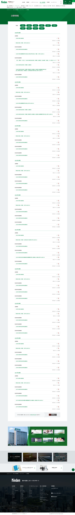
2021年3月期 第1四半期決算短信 (21, 263)
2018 (29, 28)
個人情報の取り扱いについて (16, 513)
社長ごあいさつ (14, 487)
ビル (30, 487)
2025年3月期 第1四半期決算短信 (21, 120)
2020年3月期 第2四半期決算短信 (21, 291)
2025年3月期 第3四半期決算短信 (21, 98)
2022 (42, 25)
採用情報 (48, 2)
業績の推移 (22, 5)
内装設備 (21, 493)
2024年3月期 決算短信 (20, 131)
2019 (23, 28)
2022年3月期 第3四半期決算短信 (21, 211)
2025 (23, 25)
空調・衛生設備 (22, 491)
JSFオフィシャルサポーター (14, 507)
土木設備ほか (22, 494)
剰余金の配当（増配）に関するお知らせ (23, 42)
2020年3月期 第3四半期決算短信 (21, 285)
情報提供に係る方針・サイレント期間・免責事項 (14, 7)
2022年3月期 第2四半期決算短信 (21, 218)
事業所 (13, 491)
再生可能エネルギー (23, 498)
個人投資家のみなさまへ (38, 5)
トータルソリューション (34, 2)
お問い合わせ (55, 496)
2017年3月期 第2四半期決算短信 (21, 395)
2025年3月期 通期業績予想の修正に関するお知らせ (25, 103)
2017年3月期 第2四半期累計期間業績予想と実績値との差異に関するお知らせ (29, 400)
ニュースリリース (53, 2)
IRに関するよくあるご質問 (47, 5)
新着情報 (24, 7)
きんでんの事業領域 (15, 490)
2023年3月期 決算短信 (20, 166)
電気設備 (21, 487)
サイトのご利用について (23, 513)
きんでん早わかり (14, 500)
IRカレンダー (31, 5)
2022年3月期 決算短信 (20, 200)
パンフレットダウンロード (57, 493)
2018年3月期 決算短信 (20, 343)
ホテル (30, 494)
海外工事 (21, 496)
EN (73, 3)
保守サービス (22, 500)
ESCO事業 (21, 501)
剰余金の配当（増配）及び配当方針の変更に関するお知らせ (26, 239)
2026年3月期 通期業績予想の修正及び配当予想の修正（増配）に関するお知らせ (30, 53)
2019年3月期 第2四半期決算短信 (21, 326)
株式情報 (27, 5)
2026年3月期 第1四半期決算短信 (21, 77)
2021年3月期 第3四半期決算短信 (21, 246)
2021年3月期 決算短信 (20, 235)
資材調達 (13, 497)
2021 (48, 25)
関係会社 (13, 493)
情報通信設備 (22, 490)
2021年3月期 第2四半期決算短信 (21, 252)
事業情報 (27, 2)
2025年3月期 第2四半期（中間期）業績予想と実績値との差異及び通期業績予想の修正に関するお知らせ (34, 114)
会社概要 (13, 489)
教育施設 (30, 491)
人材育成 (13, 494)
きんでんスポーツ (14, 505)
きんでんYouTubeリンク (14, 502)
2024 (29, 25)
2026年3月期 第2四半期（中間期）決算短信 (23, 64)
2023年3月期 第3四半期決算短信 (21, 177)
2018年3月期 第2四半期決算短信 (21, 361)
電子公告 (53, 5)
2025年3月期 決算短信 (20, 87)
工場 (30, 489)
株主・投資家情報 (42, 2)
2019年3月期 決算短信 (20, 309)
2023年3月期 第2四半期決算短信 (21, 183)
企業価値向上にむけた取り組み (60, 5)
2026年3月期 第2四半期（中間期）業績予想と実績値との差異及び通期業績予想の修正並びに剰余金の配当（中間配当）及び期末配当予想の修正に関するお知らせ (31, 70)
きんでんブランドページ (14, 504)
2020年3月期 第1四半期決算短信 (21, 298)
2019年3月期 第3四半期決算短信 (21, 320)
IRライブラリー (17, 5)
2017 (35, 28)
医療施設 (30, 490)
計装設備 (21, 489)
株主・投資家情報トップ (10, 5)
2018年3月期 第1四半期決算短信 (21, 367)
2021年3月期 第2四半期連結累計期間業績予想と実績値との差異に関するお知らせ (30, 257)
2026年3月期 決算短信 (20, 38)
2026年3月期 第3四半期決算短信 (21, 49)
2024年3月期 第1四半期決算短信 (21, 155)
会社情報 (23, 2)
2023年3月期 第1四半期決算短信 (21, 190)
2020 (54, 25)
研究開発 (13, 496)
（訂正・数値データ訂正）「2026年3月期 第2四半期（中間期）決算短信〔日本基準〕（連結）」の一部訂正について (36, 60)
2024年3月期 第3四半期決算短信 (21, 142)
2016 (42, 28)
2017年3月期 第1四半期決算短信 (21, 406)
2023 (35, 25)
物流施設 (30, 493)
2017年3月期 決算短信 (20, 378)
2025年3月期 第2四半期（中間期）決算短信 (23, 109)
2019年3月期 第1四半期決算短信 (21, 333)
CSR (12, 498)
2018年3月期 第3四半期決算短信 (21, 354)
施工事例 (30, 496)
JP (73, 1)
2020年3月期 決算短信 (20, 274)
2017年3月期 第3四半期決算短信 (21, 389)
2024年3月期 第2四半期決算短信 (21, 148)
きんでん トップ (9, 9)
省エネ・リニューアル (23, 497)
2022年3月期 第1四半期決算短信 (21, 224)
